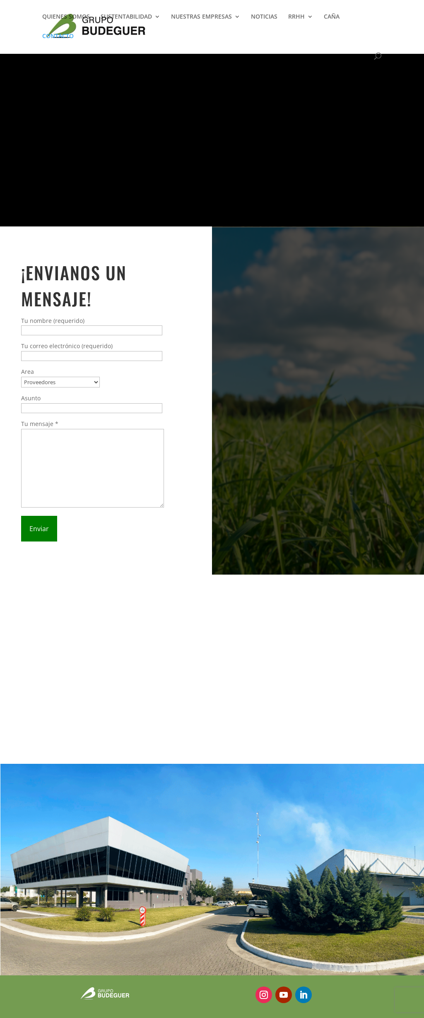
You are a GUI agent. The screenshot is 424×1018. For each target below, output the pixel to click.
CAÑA (332, 17)
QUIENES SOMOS (66, 17)
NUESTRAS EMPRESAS (201, 17)
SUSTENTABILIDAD (126, 17)
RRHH (296, 17)
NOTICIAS (264, 17)
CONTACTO (58, 36)
